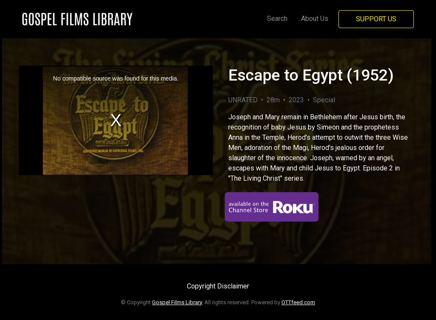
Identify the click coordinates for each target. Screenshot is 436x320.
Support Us (376, 19)
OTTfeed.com (298, 302)
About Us (314, 18)
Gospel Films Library (177, 302)
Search (277, 18)
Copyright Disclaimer (218, 286)
